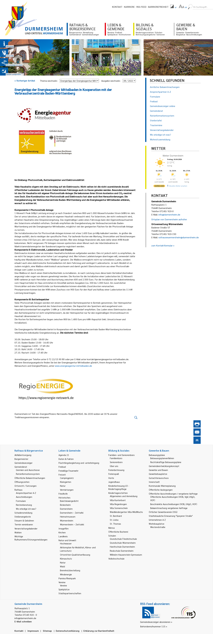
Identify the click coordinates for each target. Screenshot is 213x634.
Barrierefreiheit (158, 6)
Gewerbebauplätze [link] (158, 473)
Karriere (129, 6)
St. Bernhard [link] (116, 515)
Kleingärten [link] (65, 481)
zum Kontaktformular (162, 245)
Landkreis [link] (63, 536)
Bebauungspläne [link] (157, 454)
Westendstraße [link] (157, 527)
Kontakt (117, 6)
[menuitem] (173, 7)
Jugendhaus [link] (114, 481)
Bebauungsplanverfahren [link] (162, 458)
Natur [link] (62, 485)
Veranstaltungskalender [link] (25, 528)
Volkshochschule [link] (116, 558)
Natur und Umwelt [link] (67, 540)
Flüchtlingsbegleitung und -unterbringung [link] (79, 462)
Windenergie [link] (66, 574)
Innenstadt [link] (154, 481)
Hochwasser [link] (66, 543)
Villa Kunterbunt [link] (118, 500)
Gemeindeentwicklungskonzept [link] (164, 466)
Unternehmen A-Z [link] (157, 519)
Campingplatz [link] (67, 477)
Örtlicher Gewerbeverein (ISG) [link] (163, 511)
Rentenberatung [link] (24, 504)
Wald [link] (62, 566)
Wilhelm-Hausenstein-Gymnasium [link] (126, 554)
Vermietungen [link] (66, 489)
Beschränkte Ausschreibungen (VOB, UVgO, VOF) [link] (173, 504)
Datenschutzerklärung (67, 630)
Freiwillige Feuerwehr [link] (68, 470)
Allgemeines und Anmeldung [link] (123, 496)
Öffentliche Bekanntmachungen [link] (29, 477)
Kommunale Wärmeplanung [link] (162, 485)
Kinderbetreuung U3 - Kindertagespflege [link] (118, 487)
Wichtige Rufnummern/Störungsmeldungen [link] (30, 538)
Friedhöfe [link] (63, 493)
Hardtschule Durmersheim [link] (122, 546)
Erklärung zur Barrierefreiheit (98, 630)
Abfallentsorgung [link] (22, 454)
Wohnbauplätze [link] (156, 523)
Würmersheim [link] (66, 520)
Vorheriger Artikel (24, 80)
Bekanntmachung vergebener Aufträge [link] (168, 507)
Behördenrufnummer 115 (152, 626)
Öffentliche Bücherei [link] (118, 531)
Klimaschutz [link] (66, 558)
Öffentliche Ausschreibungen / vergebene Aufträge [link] (173, 493)
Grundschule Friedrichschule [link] (123, 538)
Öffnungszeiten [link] (21, 481)
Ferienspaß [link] (113, 473)
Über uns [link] (114, 466)
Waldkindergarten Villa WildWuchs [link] (126, 511)
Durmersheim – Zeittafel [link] (71, 512)
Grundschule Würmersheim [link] (123, 542)
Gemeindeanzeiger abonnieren (155, 621)
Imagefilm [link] (64, 528)
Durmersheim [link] (66, 508)
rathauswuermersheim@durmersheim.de (179, 237)
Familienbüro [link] (116, 458)
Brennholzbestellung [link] (70, 570)
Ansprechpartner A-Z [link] (26, 492)
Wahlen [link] (18, 532)
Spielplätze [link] (64, 589)
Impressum (33, 630)
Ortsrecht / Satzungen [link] (25, 485)
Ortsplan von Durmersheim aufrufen (169, 219)
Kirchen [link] (62, 532)
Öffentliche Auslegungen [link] (161, 489)
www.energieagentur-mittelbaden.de (74, 365)
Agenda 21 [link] (64, 454)
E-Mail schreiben (23, 621)
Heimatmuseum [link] (67, 516)
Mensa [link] (111, 527)
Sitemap (47, 630)
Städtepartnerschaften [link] (70, 593)
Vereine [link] (63, 585)
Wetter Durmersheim (173, 155)
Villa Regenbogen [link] (118, 504)
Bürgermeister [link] (21, 458)
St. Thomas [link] (115, 523)
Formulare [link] (21, 500)
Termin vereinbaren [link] (23, 524)
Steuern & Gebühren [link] (24, 520)
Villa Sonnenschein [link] (119, 507)
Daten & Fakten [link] (66, 458)
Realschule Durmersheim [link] (121, 550)
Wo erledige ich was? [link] (26, 508)
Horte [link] (111, 477)
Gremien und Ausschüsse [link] (28, 469)
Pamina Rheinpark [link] (67, 578)
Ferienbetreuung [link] (116, 469)
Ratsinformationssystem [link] (28, 473)
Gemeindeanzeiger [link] (23, 462)
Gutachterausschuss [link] (159, 477)
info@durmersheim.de (169, 214)
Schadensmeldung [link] (23, 512)
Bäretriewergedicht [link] (69, 500)
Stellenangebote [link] (22, 516)
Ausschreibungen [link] (24, 496)
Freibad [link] (62, 466)
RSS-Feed (141, 6)
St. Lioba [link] (114, 519)
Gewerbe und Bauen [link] (158, 469)
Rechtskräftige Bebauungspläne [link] (165, 462)
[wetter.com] (159, 186)
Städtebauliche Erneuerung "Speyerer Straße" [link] (171, 515)
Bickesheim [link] (65, 504)
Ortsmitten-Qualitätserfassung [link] (75, 554)
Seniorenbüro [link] (116, 462)
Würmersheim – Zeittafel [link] (72, 524)
